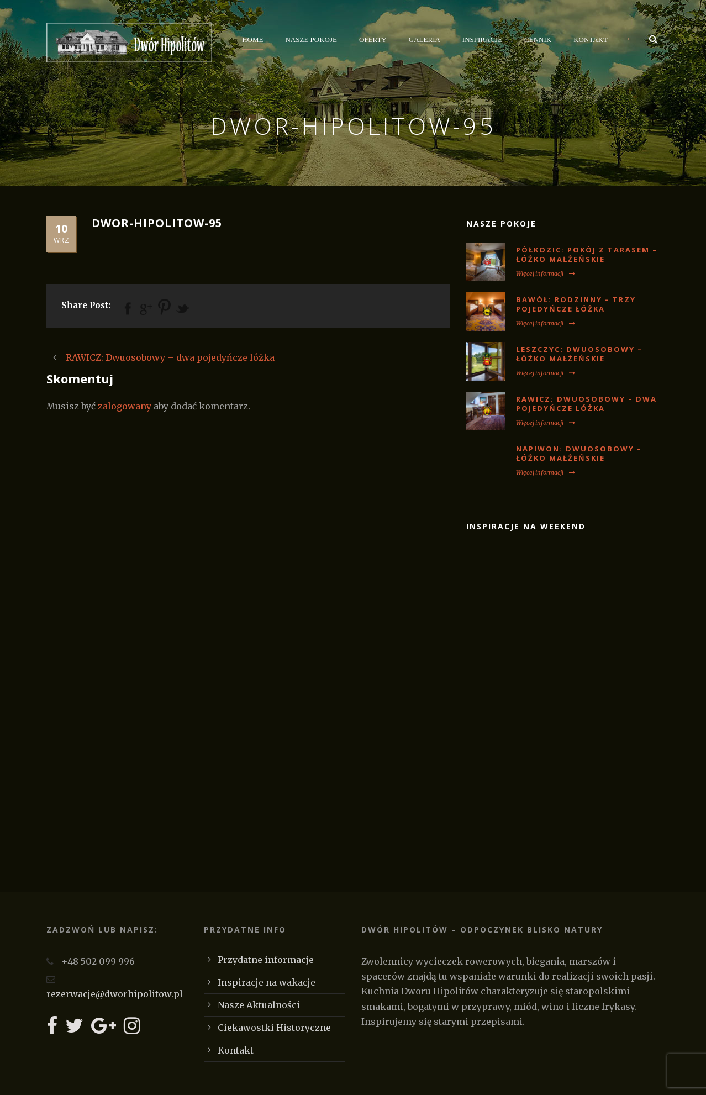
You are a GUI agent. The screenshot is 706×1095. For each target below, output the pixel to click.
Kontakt (590, 39)
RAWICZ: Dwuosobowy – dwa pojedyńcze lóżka (586, 403)
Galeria (424, 39)
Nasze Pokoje (311, 39)
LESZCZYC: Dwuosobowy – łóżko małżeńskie (579, 354)
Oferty (373, 39)
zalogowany (124, 406)
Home (252, 39)
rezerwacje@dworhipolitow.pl (114, 993)
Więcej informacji (545, 273)
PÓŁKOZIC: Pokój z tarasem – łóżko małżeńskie (586, 254)
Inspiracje (482, 39)
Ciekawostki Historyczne (274, 1027)
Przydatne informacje (266, 959)
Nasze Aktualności (259, 1004)
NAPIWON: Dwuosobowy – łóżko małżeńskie (579, 453)
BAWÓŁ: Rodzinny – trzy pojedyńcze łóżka (576, 304)
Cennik (537, 39)
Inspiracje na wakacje (266, 982)
